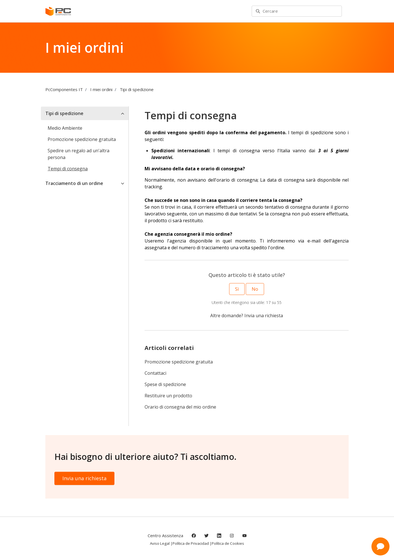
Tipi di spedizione (137, 89)
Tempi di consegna (68, 169)
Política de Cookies (228, 543)
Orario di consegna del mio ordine (180, 407)
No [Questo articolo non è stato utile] (255, 289)
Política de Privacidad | (192, 543)
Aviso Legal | (161, 543)
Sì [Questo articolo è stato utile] (237, 289)
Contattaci (155, 373)
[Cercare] (297, 11)
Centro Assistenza (165, 535)
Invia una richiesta (263, 315)
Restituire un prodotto (168, 396)
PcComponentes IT (64, 89)
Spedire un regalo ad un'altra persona (78, 153)
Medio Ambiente (65, 128)
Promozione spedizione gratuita (179, 362)
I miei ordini (101, 89)
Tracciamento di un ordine (74, 183)
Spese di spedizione (165, 384)
